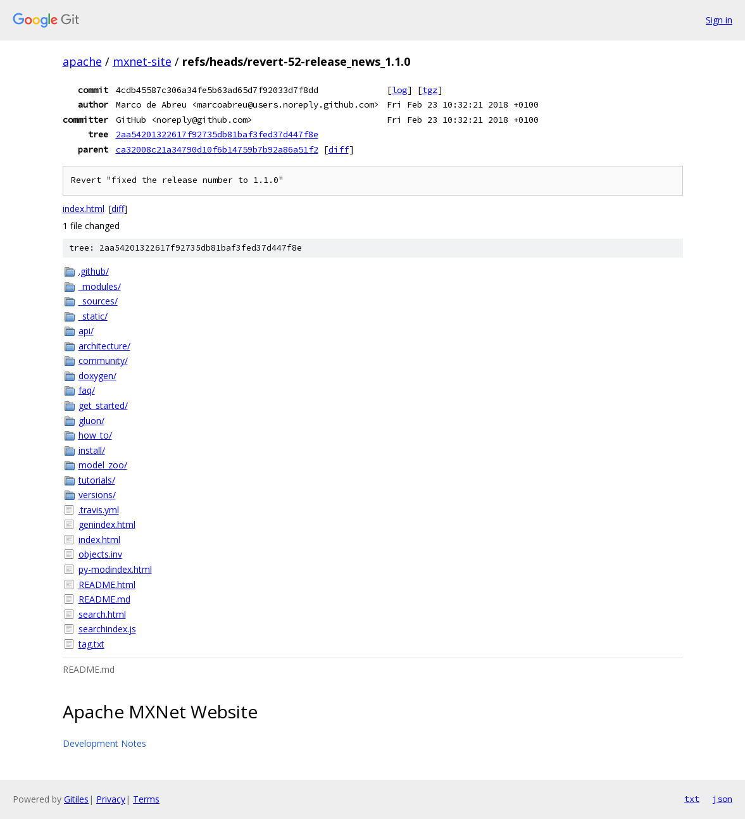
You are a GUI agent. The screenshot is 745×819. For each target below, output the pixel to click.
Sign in (719, 20)
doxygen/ (97, 376)
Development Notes (104, 743)
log (399, 90)
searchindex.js (107, 629)
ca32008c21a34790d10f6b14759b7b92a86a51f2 (217, 149)
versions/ (97, 495)
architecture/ (104, 346)
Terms (146, 799)
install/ (91, 450)
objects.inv (100, 554)
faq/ (86, 390)
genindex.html (106, 524)
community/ (103, 360)
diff (339, 149)
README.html (106, 584)
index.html (83, 209)
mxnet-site (142, 61)
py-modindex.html (115, 569)
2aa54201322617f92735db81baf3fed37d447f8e (217, 134)
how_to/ (95, 435)
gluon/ (91, 421)
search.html (102, 614)
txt (691, 798)
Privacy (110, 799)
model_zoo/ (102, 465)
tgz (429, 90)
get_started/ (103, 405)
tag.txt (91, 644)
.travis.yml (98, 510)
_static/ (93, 316)
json (722, 798)
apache (82, 61)
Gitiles (76, 799)
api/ (86, 331)
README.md (104, 599)
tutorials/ (96, 480)
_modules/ (99, 286)
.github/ (93, 271)
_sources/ (98, 301)
